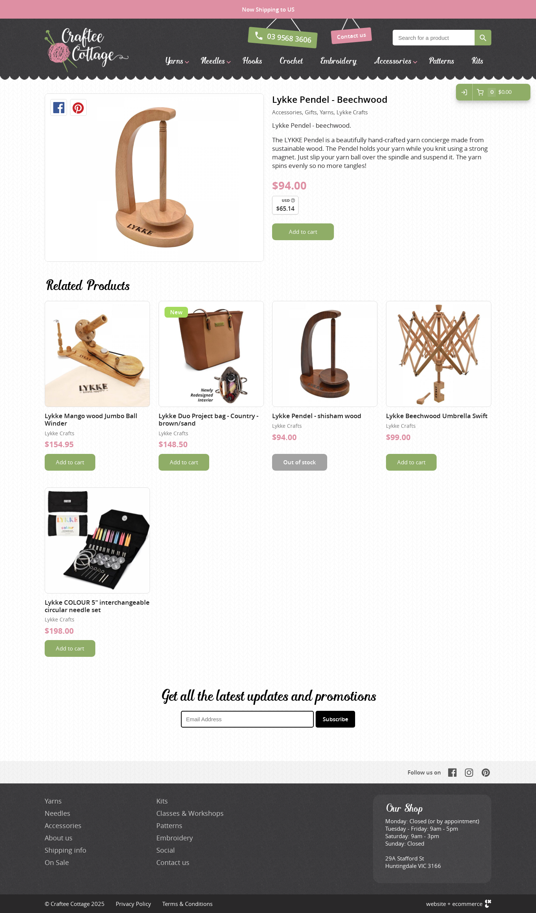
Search (483, 37)
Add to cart (303, 231)
